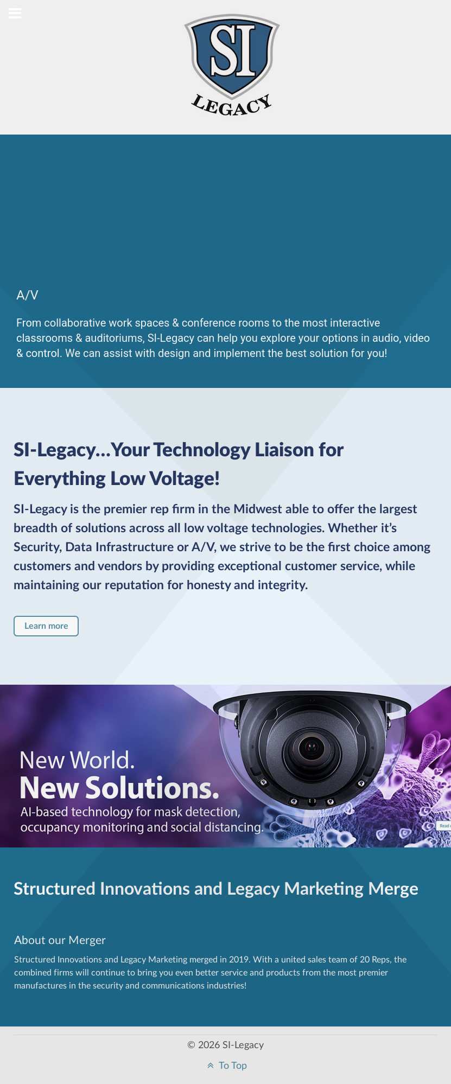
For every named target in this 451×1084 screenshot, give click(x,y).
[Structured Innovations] (232, 74)
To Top (225, 1066)
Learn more (46, 626)
